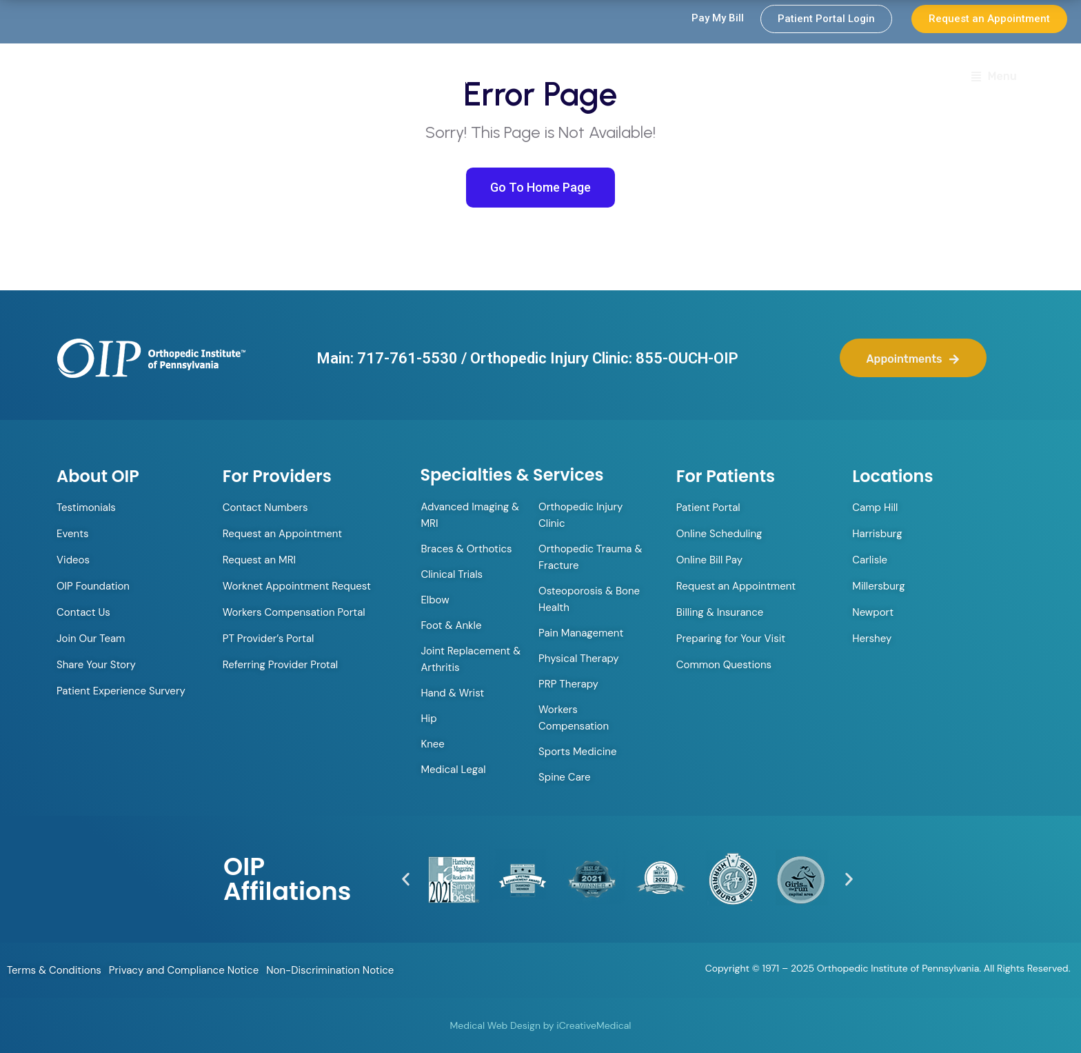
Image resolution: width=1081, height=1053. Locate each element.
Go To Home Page (540, 187)
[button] (405, 879)
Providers (634, 78)
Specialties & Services (763, 78)
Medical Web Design (495, 1025)
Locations (885, 77)
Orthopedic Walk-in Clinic (503, 77)
